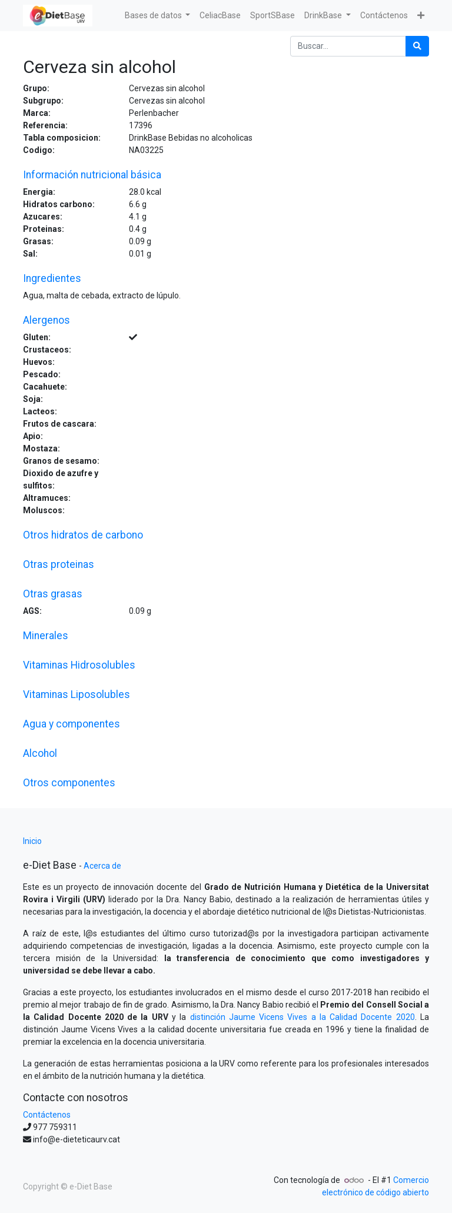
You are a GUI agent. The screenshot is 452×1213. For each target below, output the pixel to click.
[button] (421, 15)
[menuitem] (220, 15)
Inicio (32, 841)
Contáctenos (47, 1114)
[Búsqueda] (417, 46)
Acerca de (102, 865)
